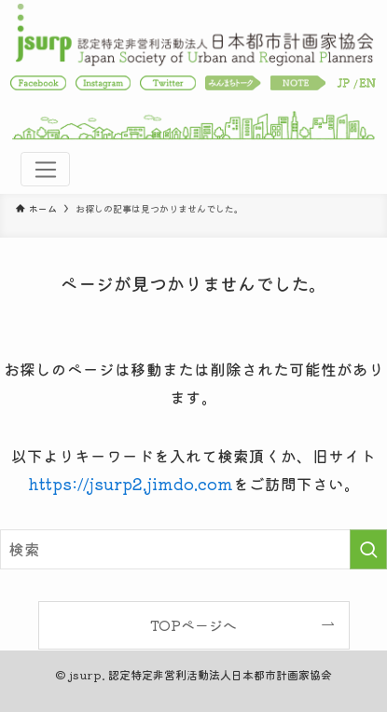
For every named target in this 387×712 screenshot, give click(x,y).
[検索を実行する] (368, 549)
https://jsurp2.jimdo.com (130, 483)
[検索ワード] (193, 549)
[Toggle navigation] (45, 169)
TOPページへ (193, 625)
